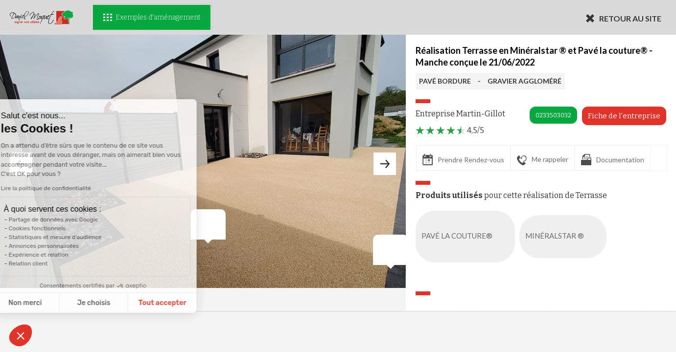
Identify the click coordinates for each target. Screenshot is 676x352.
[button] (20, 335)
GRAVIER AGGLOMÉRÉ (524, 81)
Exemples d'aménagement (151, 17)
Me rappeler (542, 160)
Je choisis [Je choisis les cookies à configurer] (52, 303)
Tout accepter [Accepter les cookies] (120, 303)
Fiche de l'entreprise (624, 115)
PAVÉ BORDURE (445, 81)
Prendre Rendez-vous (463, 159)
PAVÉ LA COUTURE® (467, 237)
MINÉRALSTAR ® (565, 236)
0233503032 (553, 115)
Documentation (612, 159)
